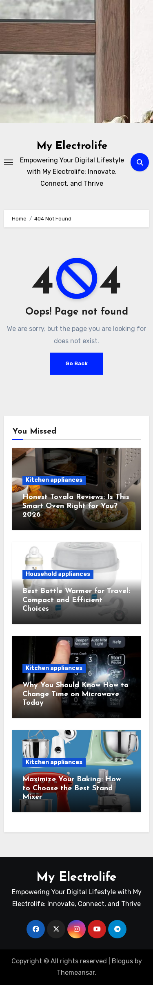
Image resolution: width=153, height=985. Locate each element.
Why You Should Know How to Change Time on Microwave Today (75, 694)
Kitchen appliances (54, 480)
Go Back (76, 363)
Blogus (122, 961)
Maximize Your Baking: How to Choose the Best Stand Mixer (71, 788)
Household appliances (58, 574)
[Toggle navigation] (8, 162)
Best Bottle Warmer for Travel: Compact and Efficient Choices (76, 600)
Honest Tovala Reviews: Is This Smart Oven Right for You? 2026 (75, 506)
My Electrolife (72, 146)
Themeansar (76, 972)
